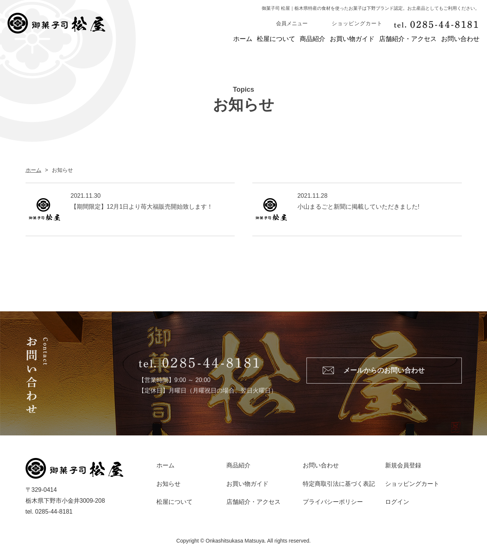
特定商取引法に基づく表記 (339, 484)
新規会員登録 (403, 466)
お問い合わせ (460, 39)
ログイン (397, 503)
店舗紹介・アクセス (393, 39)
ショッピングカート (412, 484)
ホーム (171, 39)
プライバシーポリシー (333, 503)
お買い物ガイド (323, 39)
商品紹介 (269, 39)
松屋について (219, 39)
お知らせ (168, 484)
